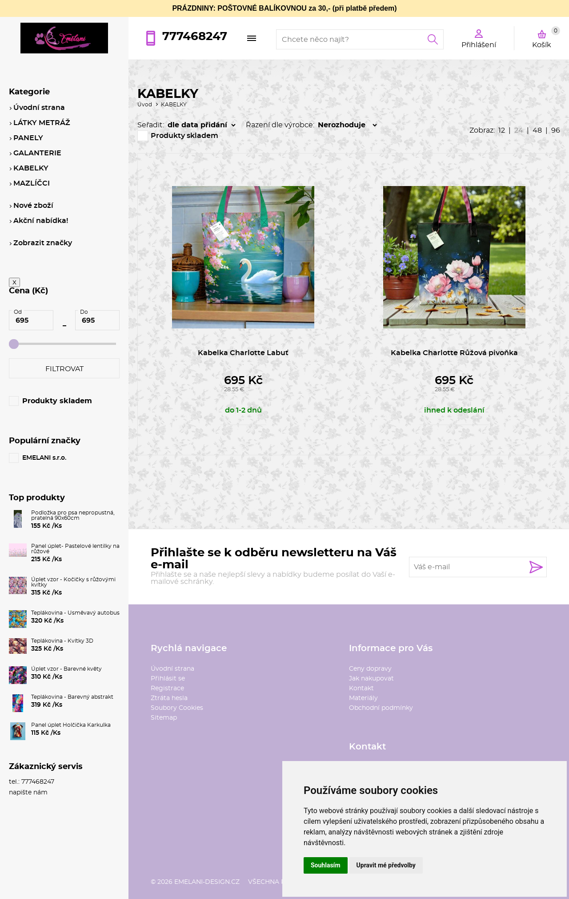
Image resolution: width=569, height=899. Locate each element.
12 (501, 130)
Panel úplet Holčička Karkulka (71, 725)
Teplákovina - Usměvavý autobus (75, 613)
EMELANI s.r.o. (44, 458)
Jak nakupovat (371, 679)
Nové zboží (33, 205)
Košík (546, 37)
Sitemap (164, 718)
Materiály (363, 698)
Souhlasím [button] (326, 865)
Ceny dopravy (370, 669)
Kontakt (361, 688)
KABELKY (174, 104)
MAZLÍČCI (31, 183)
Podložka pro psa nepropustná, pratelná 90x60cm (73, 515)
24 (518, 130)
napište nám (28, 793)
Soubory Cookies (177, 708)
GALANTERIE (37, 153)
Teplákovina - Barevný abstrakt (72, 697)
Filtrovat (64, 369)
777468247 (194, 36)
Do (84, 312)
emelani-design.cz (207, 882)
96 (555, 130)
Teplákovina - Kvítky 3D (62, 641)
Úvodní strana (172, 669)
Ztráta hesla (169, 698)
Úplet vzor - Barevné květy (66, 669)
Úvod (144, 104)
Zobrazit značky (42, 243)
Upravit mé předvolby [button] (386, 865)
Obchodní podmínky (381, 708)
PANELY (28, 138)
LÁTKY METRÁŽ (41, 122)
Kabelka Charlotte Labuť (243, 352)
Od (18, 312)
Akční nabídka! (40, 220)
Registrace (167, 688)
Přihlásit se (168, 679)
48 (537, 130)
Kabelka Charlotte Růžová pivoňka (454, 352)
